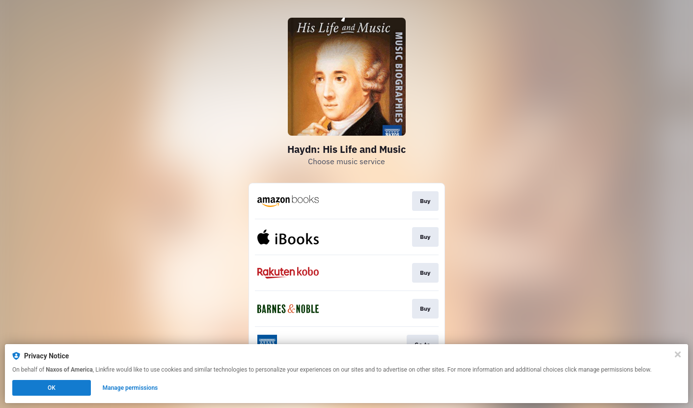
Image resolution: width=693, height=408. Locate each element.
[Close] (678, 354)
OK (51, 387)
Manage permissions (130, 387)
